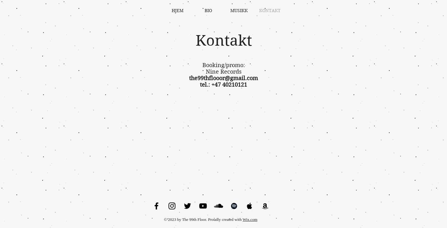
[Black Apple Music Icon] (249, 206)
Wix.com (250, 219)
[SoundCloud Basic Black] (218, 206)
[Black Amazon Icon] (265, 206)
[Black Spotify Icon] (234, 206)
